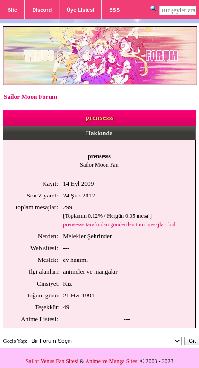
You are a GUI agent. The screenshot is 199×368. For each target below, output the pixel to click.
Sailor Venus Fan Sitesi (52, 361)
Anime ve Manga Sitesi (112, 361)
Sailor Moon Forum (30, 96)
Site (12, 10)
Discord (42, 10)
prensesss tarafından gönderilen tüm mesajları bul (119, 224)
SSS (114, 10)
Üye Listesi (80, 10)
